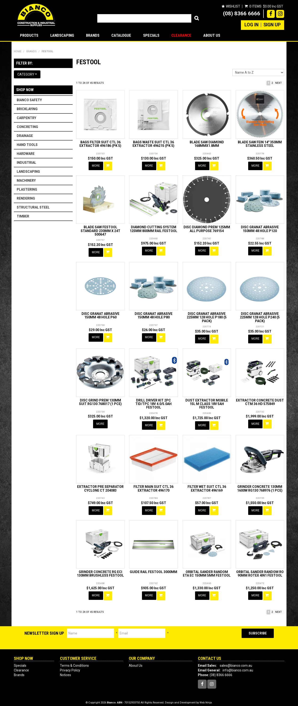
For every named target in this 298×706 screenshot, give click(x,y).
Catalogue (121, 35)
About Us (211, 35)
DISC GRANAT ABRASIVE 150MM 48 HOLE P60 (100, 314)
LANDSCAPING (62, 35)
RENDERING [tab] (26, 198)
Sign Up (272, 25)
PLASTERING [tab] (27, 189)
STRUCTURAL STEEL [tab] (33, 207)
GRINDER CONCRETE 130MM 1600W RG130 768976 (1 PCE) (259, 486)
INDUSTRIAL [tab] (26, 162)
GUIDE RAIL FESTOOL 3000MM (153, 569)
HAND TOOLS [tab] (27, 145)
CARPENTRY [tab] (26, 118)
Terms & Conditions (74, 662)
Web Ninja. (206, 698)
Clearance (181, 35)
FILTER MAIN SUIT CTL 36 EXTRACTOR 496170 (153, 486)
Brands (92, 35)
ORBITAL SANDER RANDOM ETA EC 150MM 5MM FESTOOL (207, 570)
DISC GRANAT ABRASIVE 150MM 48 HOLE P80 (154, 314)
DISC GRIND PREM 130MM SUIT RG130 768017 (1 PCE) (100, 400)
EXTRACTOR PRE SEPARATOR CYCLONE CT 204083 (100, 486)
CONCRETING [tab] (27, 127)
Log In (251, 25)
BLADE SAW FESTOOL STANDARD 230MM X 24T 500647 (100, 230)
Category (27, 74)
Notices (65, 671)
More (96, 165)
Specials (151, 35)
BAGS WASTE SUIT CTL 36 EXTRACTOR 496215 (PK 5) (153, 144)
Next (278, 82)
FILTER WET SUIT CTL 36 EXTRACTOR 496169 (207, 486)
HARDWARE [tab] (26, 154)
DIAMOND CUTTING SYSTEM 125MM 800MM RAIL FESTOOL (153, 228)
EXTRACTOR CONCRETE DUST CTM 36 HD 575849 (260, 400)
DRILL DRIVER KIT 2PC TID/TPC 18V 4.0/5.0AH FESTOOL (153, 402)
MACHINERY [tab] (26, 180)
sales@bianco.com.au (236, 662)
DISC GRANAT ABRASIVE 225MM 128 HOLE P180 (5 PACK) (207, 316)
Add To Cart (108, 166)
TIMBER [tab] (23, 216)
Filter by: (24, 63)
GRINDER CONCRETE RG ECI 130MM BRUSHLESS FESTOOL (100, 570)
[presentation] (205, 634)
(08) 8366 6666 (241, 13)
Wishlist (233, 6)
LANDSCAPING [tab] (28, 171)
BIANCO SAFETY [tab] (29, 100)
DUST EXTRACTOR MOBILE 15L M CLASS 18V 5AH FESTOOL (206, 402)
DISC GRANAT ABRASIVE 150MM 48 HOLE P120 (260, 228)
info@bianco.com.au (238, 667)
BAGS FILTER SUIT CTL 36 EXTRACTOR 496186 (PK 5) (100, 144)
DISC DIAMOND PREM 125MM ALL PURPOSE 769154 (207, 228)
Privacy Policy (70, 667)
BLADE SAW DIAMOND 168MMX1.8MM (207, 144)
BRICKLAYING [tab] (27, 109)
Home (17, 51)
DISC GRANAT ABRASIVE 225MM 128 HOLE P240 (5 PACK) (260, 316)
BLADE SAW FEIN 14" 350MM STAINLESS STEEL (260, 144)
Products (29, 35)
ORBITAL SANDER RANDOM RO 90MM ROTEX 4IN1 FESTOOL (260, 570)
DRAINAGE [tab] (25, 136)
